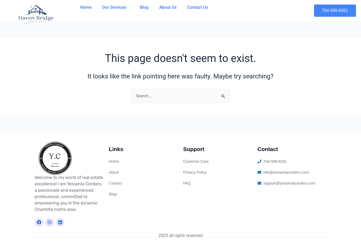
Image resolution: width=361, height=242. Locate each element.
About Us (168, 7)
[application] (128, 7)
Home (86, 7)
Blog (144, 7)
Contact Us (197, 7)
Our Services (115, 7)
